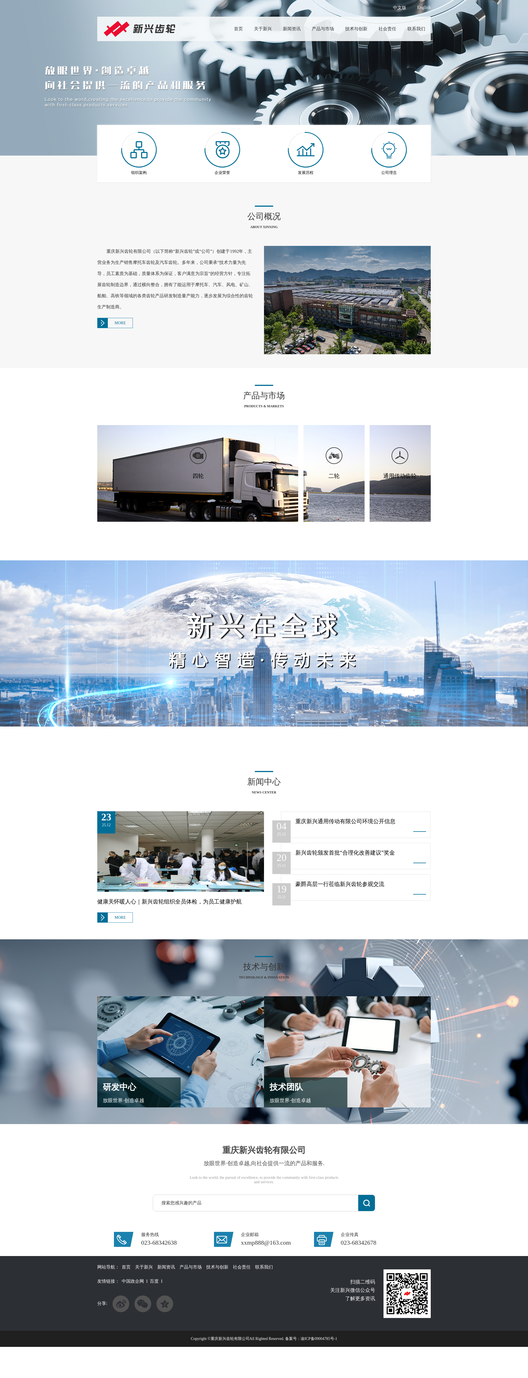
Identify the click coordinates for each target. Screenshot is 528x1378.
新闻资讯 (292, 28)
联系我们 (416, 28)
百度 (154, 1281)
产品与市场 (323, 28)
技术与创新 (356, 28)
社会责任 (387, 28)
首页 (238, 28)
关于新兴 (263, 28)
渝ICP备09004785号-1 (319, 1339)
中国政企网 (133, 1281)
